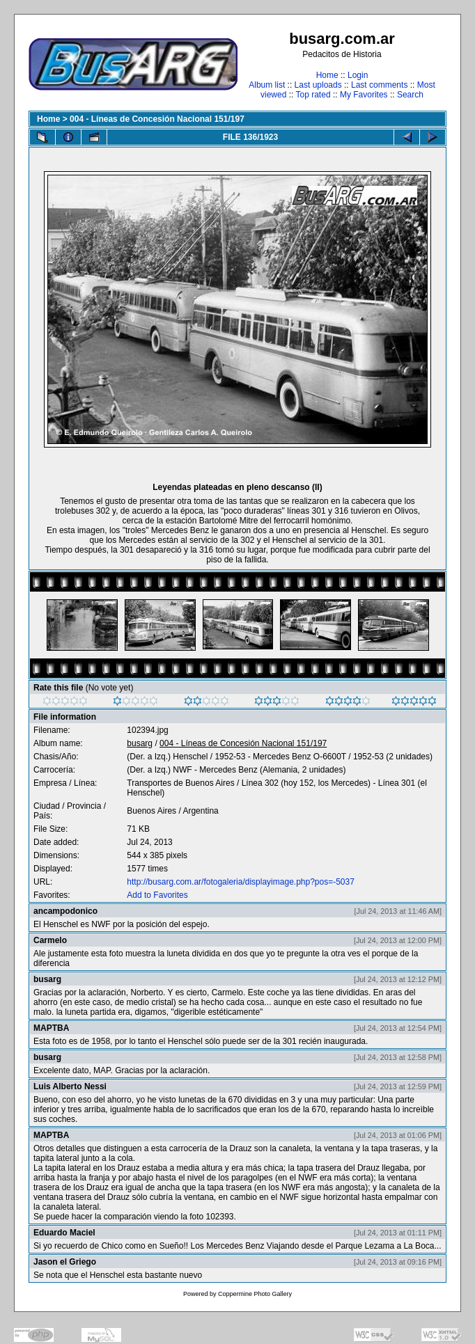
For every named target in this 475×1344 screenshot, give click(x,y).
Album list (267, 85)
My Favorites (364, 95)
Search (410, 95)
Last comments (379, 85)
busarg (140, 743)
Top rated (313, 95)
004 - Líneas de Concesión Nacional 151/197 (157, 119)
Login (358, 75)
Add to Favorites (157, 895)
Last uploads (318, 85)
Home (327, 75)
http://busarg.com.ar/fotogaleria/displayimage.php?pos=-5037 (241, 882)
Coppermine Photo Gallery (255, 1293)
